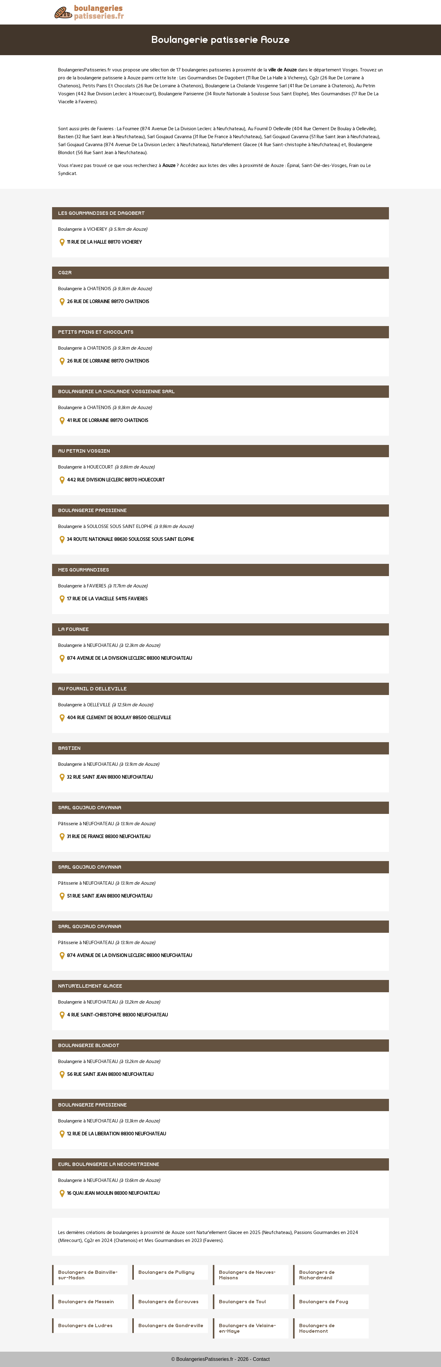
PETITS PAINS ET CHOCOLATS (96, 332)
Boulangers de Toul (242, 1301)
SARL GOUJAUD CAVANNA (89, 807)
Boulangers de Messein (86, 1301)
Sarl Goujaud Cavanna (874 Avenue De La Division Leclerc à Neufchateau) (133, 145)
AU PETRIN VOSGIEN (84, 451)
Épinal (293, 166)
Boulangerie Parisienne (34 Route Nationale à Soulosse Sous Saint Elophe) (233, 94)
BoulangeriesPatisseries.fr (84, 70)
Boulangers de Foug (323, 1301)
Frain (354, 166)
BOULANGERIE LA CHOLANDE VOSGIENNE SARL (116, 391)
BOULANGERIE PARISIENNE (92, 510)
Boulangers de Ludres (85, 1325)
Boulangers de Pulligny (166, 1272)
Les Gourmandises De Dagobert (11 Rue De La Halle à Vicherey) (243, 78)
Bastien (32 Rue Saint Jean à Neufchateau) (101, 137)
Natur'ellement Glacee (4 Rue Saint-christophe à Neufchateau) (275, 145)
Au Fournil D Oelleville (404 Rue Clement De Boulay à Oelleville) (311, 129)
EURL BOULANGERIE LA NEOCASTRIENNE (108, 1164)
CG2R (65, 272)
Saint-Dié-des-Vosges (324, 166)
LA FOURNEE (73, 629)
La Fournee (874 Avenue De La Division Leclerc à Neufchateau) (181, 129)
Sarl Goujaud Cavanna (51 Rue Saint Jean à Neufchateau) (321, 137)
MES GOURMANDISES (83, 570)
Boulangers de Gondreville (170, 1325)
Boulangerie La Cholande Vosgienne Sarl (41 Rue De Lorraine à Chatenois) (279, 86)
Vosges (350, 70)
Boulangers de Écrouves (168, 1301)
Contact (261, 1359)
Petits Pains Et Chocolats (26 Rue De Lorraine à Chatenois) (143, 86)
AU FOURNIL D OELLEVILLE (92, 688)
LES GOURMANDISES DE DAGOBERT (101, 213)
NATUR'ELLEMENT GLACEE (90, 986)
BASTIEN (69, 748)
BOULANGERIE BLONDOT (88, 1045)
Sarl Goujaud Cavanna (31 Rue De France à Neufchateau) (204, 137)
